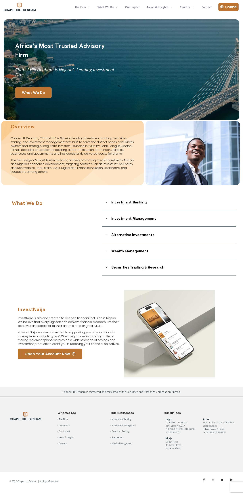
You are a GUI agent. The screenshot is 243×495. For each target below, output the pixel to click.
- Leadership (64, 425)
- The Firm (63, 419)
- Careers (62, 443)
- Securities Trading (119, 431)
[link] (169, 202)
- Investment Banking (120, 419)
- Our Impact (64, 431)
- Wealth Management (121, 443)
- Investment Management (123, 425)
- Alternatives (116, 437)
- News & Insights (66, 437)
